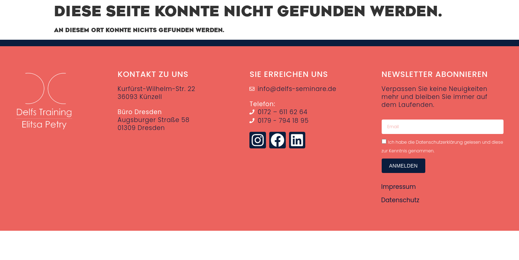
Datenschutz (400, 199)
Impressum (398, 186)
